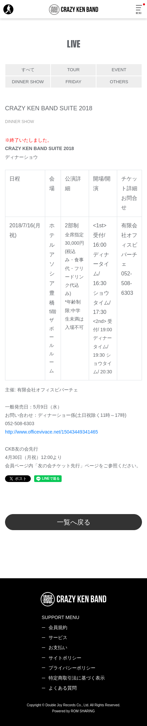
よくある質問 (63, 688)
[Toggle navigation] (139, 9)
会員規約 (58, 627)
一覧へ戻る (73, 522)
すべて (27, 69)
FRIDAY (73, 81)
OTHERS (119, 81)
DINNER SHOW (28, 81)
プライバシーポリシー (72, 668)
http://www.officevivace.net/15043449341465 (51, 432)
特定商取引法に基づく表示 (77, 678)
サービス (58, 637)
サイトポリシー (65, 657)
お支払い (58, 647)
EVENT (119, 69)
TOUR (73, 69)
